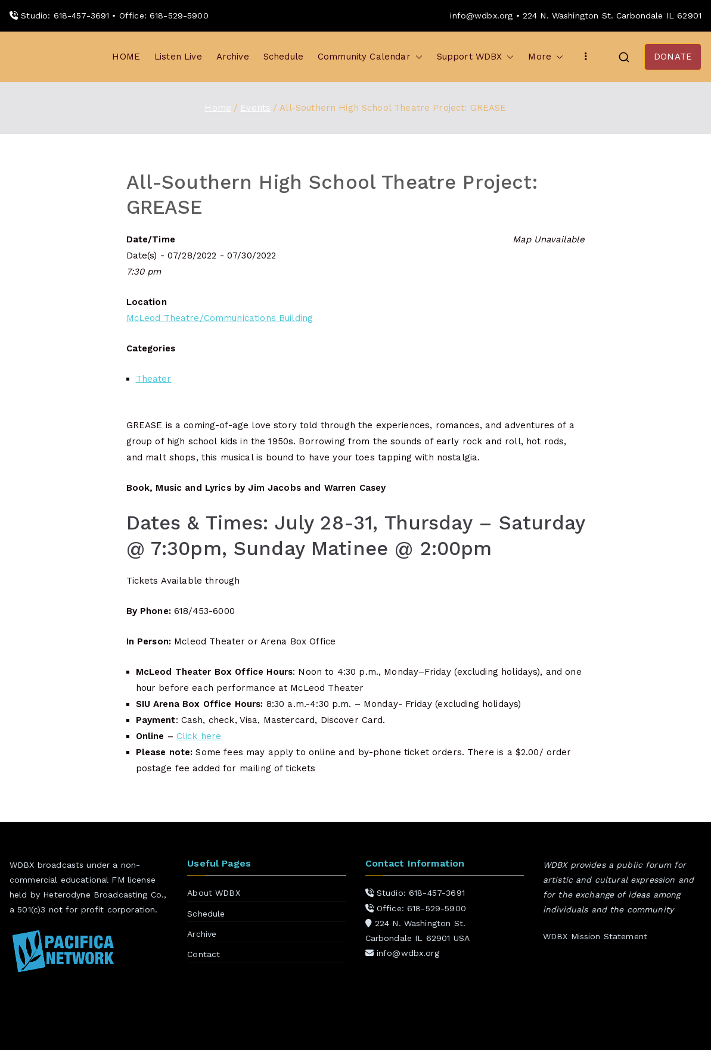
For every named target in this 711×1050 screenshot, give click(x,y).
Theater (154, 378)
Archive (232, 56)
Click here (199, 736)
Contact (203, 954)
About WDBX (213, 893)
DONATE (673, 56)
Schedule (283, 56)
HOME (126, 56)
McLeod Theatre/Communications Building (219, 318)
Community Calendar (370, 57)
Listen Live (178, 56)
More (545, 57)
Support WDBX (475, 57)
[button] (417, 57)
